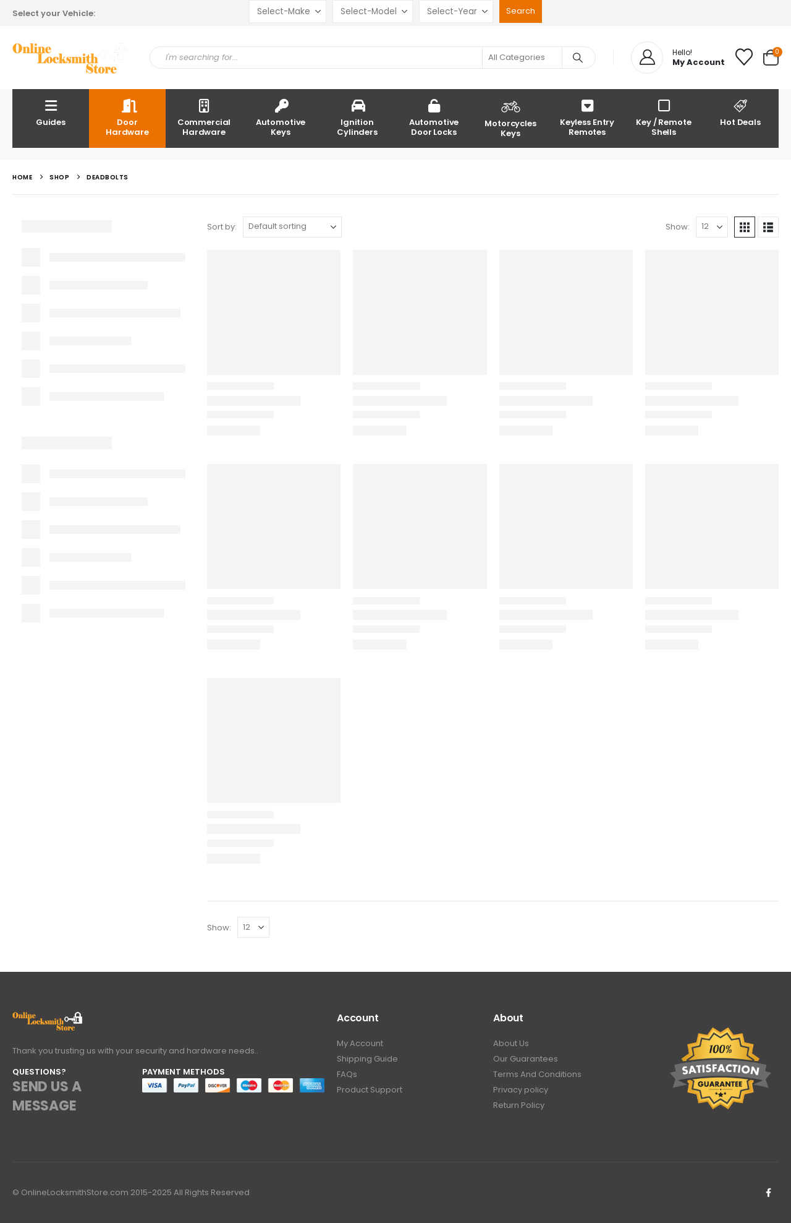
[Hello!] (678, 57)
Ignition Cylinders (357, 117)
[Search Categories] (522, 57)
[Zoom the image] (47, 1018)
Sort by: (222, 227)
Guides (51, 112)
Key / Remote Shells (663, 117)
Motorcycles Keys (510, 118)
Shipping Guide (367, 1059)
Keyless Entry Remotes (587, 117)
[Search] (577, 57)
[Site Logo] (71, 58)
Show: (678, 227)
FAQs (347, 1074)
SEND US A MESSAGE (46, 1096)
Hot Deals (740, 112)
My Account (360, 1043)
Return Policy (518, 1105)
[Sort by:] (292, 227)
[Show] (712, 227)
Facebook (768, 1192)
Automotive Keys (281, 117)
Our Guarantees (525, 1059)
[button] (744, 227)
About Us (511, 1043)
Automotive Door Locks (434, 117)
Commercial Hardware (204, 117)
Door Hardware (127, 117)
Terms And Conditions (537, 1074)
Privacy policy (520, 1090)
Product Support (369, 1090)
